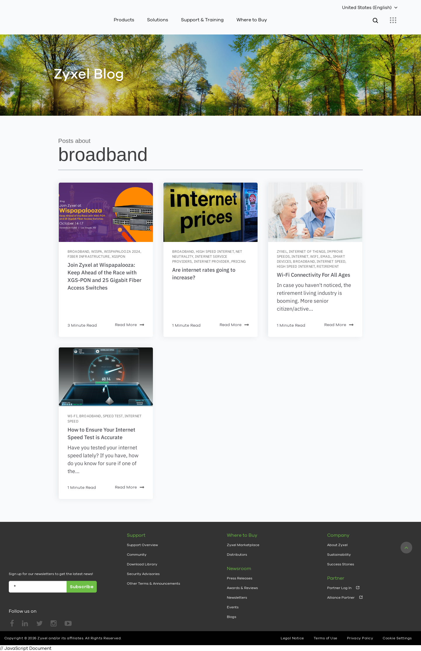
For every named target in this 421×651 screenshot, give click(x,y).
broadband (78, 251)
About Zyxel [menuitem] (337, 545)
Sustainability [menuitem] (339, 555)
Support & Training (202, 19)
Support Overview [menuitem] (142, 545)
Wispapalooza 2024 (122, 251)
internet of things (307, 251)
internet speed (331, 261)
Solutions (157, 19)
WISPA (96, 251)
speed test (113, 416)
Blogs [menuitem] (231, 617)
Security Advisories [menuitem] (143, 574)
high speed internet (215, 251)
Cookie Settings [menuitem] (397, 638)
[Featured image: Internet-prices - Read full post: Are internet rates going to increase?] (210, 212)
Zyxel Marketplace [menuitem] (243, 545)
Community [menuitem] (136, 555)
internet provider (212, 261)
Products (124, 19)
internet (299, 256)
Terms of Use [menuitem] (325, 638)
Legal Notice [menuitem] (292, 638)
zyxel (282, 251)
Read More (129, 325)
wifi (314, 256)
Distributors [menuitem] (237, 555)
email (325, 256)
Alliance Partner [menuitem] (341, 597)
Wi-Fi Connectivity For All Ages (313, 274)
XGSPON (118, 256)
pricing (238, 261)
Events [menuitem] (233, 607)
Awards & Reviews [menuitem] (242, 588)
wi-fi (72, 416)
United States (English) (366, 7)
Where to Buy (252, 19)
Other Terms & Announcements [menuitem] (153, 583)
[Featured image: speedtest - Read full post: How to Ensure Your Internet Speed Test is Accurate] (106, 377)
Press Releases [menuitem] (239, 578)
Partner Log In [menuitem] (339, 588)
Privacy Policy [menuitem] (360, 638)
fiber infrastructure (89, 256)
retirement (328, 266)
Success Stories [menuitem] (340, 564)
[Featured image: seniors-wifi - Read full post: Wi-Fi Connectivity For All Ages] (315, 212)
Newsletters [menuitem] (237, 597)
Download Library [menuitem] (142, 564)
